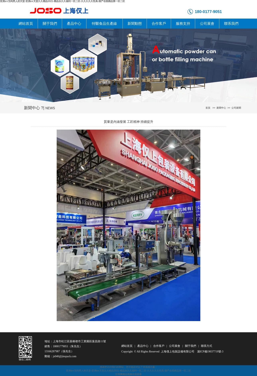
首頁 (208, 107)
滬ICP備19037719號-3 (210, 351)
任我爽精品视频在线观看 (128, 374)
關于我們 (50, 24)
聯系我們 (231, 24)
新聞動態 (135, 24)
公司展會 (207, 24)
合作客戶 (159, 24)
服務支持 (183, 24)
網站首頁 (26, 24)
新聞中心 (220, 107)
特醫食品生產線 (104, 24)
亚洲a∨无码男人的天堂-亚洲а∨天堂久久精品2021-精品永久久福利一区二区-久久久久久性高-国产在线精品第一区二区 (128, 370)
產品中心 (74, 24)
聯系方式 (206, 345)
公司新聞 (235, 107)
